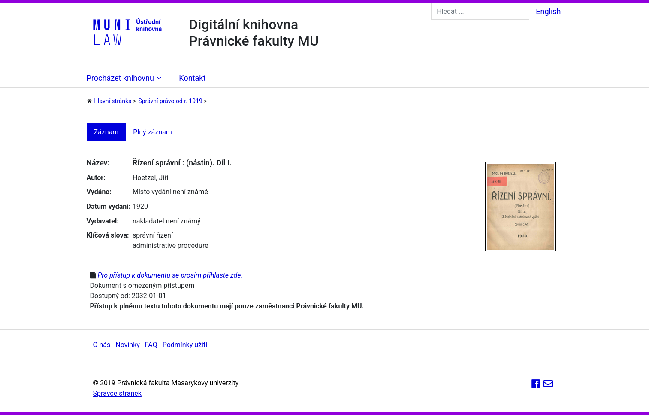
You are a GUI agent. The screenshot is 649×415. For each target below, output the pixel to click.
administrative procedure (170, 245)
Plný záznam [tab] (152, 132)
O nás (102, 345)
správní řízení (153, 235)
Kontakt (192, 77)
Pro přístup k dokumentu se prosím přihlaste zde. (169, 275)
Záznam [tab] (106, 132)
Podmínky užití (185, 345)
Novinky (127, 345)
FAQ (151, 345)
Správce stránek (117, 393)
